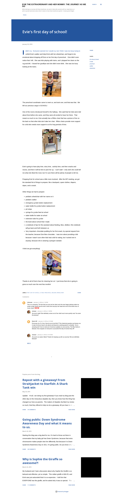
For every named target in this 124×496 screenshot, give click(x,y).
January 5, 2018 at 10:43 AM (45, 334)
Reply (29, 343)
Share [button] (91, 50)
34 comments (32, 409)
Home (24, 15)
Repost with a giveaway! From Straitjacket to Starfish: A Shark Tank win (45, 383)
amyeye (34, 311)
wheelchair (92, 68)
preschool (92, 64)
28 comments (32, 449)
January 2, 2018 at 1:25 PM (41, 302)
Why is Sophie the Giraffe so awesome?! (42, 461)
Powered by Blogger (62, 491)
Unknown (29, 302)
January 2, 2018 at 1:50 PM (45, 311)
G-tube (91, 61)
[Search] (94, 4)
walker (91, 66)
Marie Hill (34, 321)
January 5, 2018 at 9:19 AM (45, 321)
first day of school (94, 59)
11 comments (32, 485)
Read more (72, 409)
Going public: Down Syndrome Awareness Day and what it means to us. (47, 423)
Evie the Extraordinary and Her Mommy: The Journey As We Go (54, 5)
